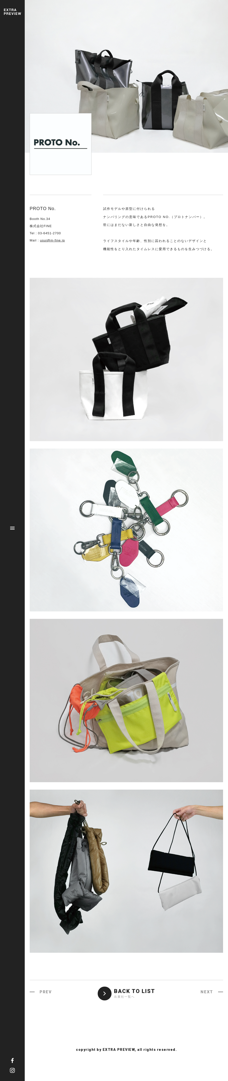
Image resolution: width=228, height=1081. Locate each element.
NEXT (207, 992)
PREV (46, 992)
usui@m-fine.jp (52, 240)
